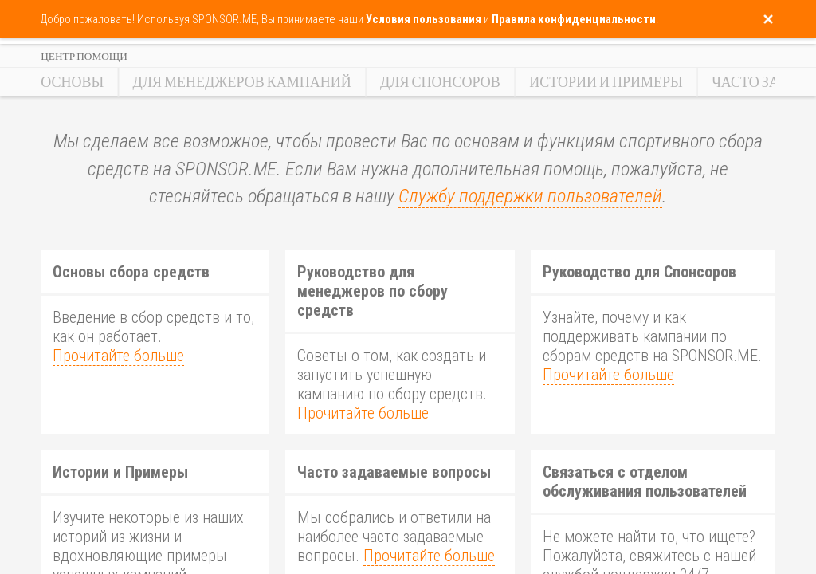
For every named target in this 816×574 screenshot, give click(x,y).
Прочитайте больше (118, 355)
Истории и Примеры (606, 82)
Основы (72, 82)
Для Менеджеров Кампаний (242, 82)
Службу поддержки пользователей (530, 196)
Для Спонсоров (440, 82)
